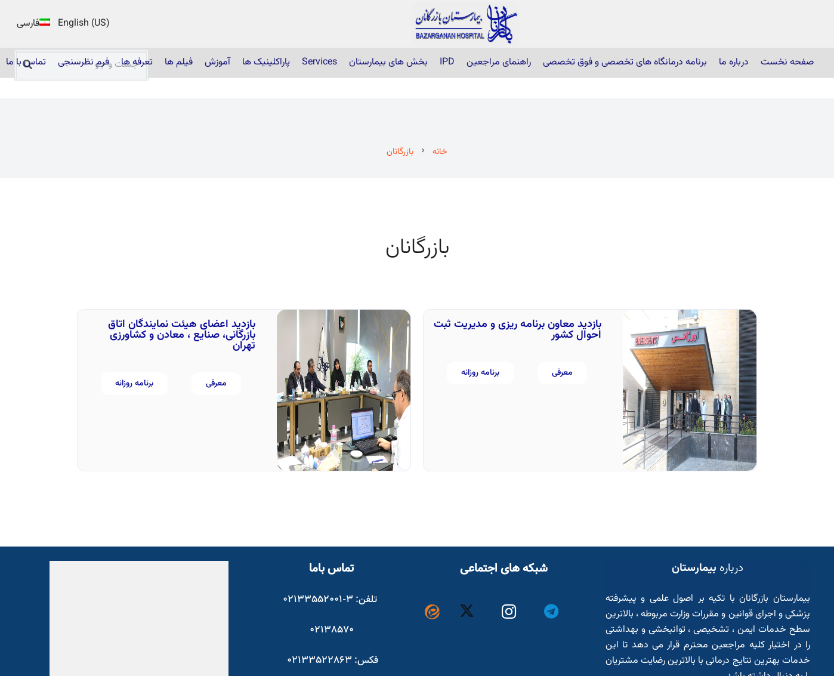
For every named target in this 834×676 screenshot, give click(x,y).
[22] (466, 24)
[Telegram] (551, 612)
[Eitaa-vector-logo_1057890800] (432, 611)
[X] (467, 612)
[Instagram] (509, 612)
